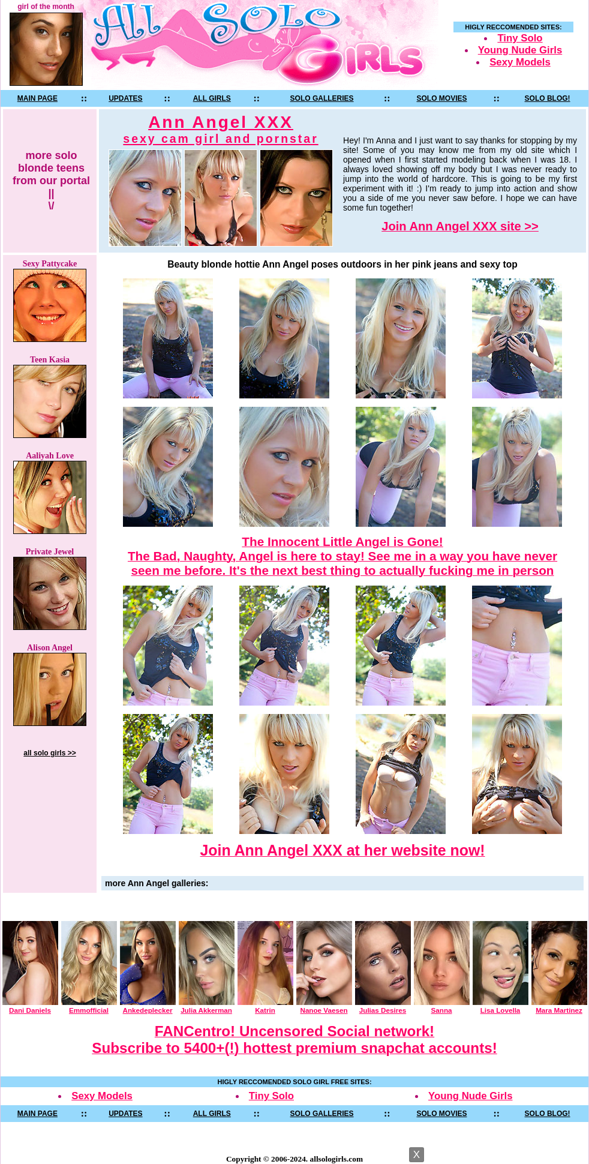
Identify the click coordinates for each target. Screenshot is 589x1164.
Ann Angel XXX (220, 129)
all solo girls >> (49, 753)
